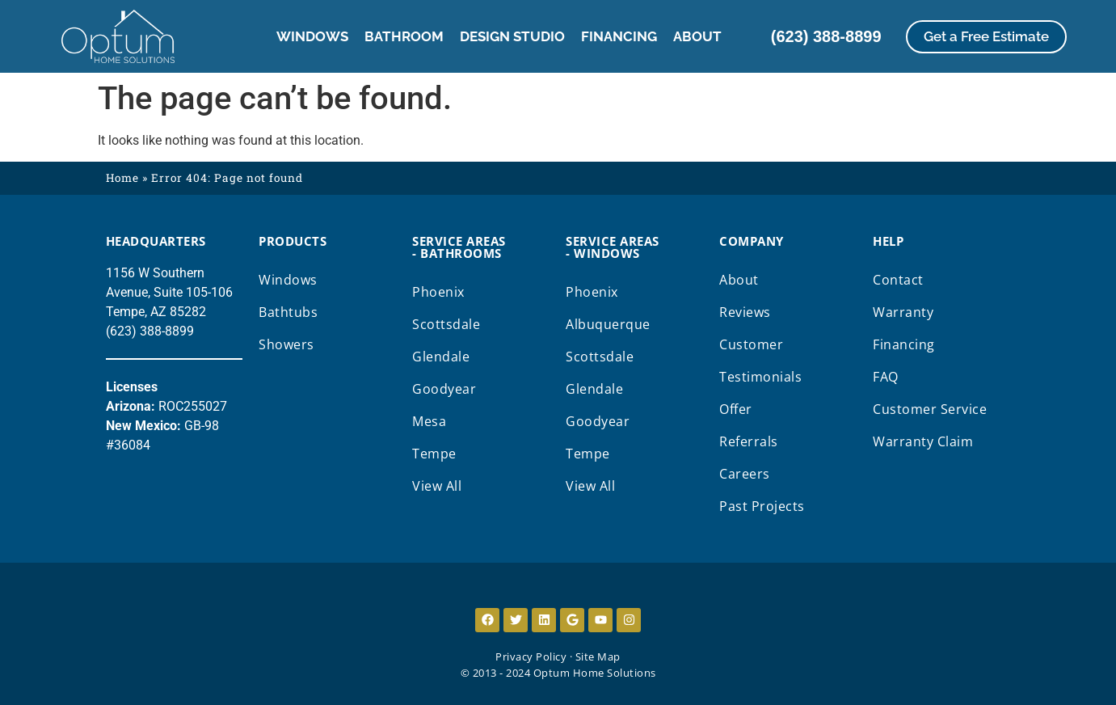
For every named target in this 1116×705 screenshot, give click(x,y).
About (697, 36)
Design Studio (512, 36)
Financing (619, 36)
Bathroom (404, 36)
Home (122, 178)
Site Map (598, 656)
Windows (312, 36)
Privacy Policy (530, 656)
